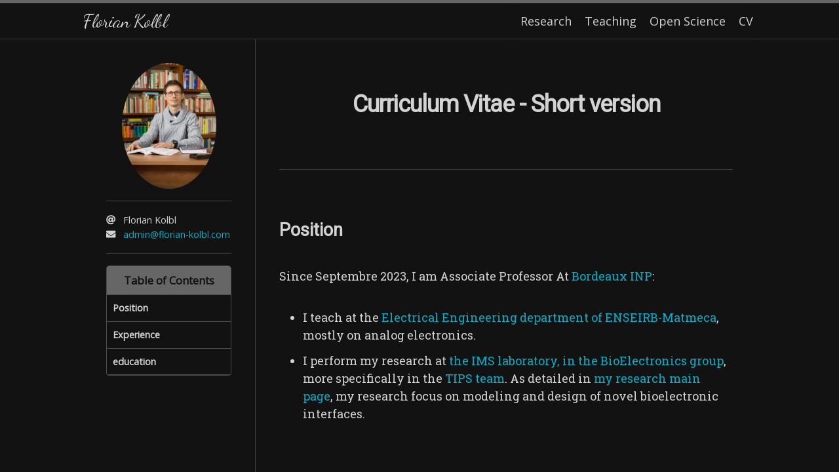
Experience (136, 334)
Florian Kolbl (125, 20)
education (134, 361)
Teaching (610, 21)
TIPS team (475, 378)
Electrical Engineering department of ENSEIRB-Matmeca (548, 317)
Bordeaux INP (612, 276)
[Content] (506, 255)
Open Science (688, 21)
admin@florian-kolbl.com (176, 234)
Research (546, 21)
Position (130, 308)
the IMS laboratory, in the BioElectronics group (586, 360)
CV (746, 21)
